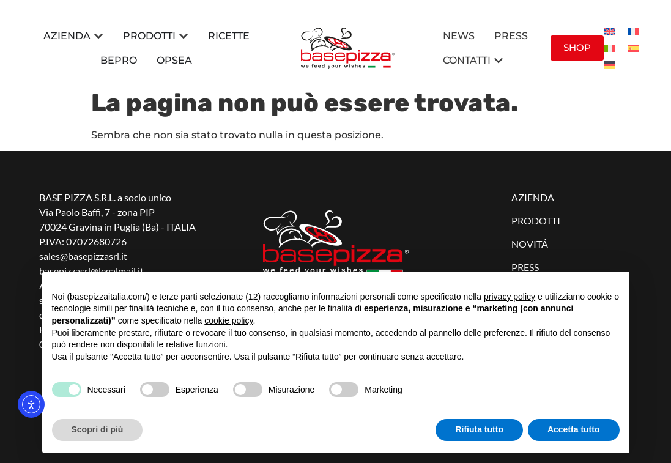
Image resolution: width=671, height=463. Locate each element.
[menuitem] (609, 31)
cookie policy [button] (228, 320)
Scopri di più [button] (98, 429)
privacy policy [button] (509, 297)
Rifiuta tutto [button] (479, 429)
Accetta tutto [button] (573, 429)
